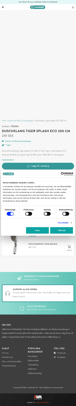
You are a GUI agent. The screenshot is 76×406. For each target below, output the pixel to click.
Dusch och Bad (14, 121)
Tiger (8, 145)
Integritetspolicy (9, 366)
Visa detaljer (63, 223)
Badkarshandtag (34, 373)
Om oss (5, 353)
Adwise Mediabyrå (42, 402)
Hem (4, 121)
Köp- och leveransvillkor (12, 362)
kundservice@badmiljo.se (49, 337)
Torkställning (33, 365)
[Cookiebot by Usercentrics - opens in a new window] (62, 174)
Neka (37, 230)
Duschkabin (32, 356)
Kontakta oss (7, 357)
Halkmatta (32, 369)
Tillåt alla (62, 230)
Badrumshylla (33, 361)
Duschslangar (27, 121)
